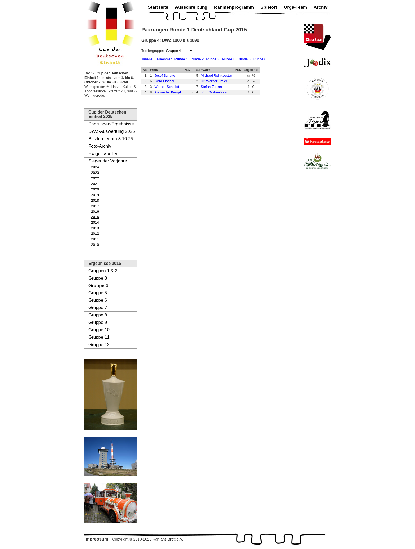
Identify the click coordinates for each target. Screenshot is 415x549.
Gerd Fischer (164, 81)
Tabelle (146, 59)
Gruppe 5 (97, 292)
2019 (95, 195)
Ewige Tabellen (103, 153)
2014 (95, 222)
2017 (95, 206)
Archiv (321, 7)
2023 (95, 173)
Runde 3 (212, 59)
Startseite (158, 7)
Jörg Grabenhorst (214, 92)
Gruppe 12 (99, 344)
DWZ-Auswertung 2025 (111, 131)
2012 (95, 233)
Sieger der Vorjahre (107, 161)
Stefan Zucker (211, 87)
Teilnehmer (163, 59)
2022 (95, 178)
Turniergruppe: (153, 51)
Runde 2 (197, 59)
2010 (95, 245)
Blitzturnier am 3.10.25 (110, 138)
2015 (95, 217)
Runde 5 (244, 59)
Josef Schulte (165, 76)
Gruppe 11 (99, 337)
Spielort (268, 7)
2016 (95, 212)
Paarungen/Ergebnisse (111, 123)
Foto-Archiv (99, 146)
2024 (95, 167)
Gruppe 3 (97, 278)
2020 (95, 189)
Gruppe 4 (98, 285)
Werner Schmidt (167, 87)
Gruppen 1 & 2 (103, 270)
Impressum (96, 539)
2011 (95, 239)
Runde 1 (181, 59)
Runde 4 (228, 59)
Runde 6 (259, 59)
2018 (95, 200)
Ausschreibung (191, 7)
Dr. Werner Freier (214, 81)
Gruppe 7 (97, 307)
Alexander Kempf (168, 92)
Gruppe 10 (99, 329)
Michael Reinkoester (216, 76)
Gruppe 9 (97, 322)
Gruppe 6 (97, 300)
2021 (95, 184)
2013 (95, 228)
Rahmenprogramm (234, 7)
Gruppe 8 (97, 314)
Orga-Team (295, 7)
